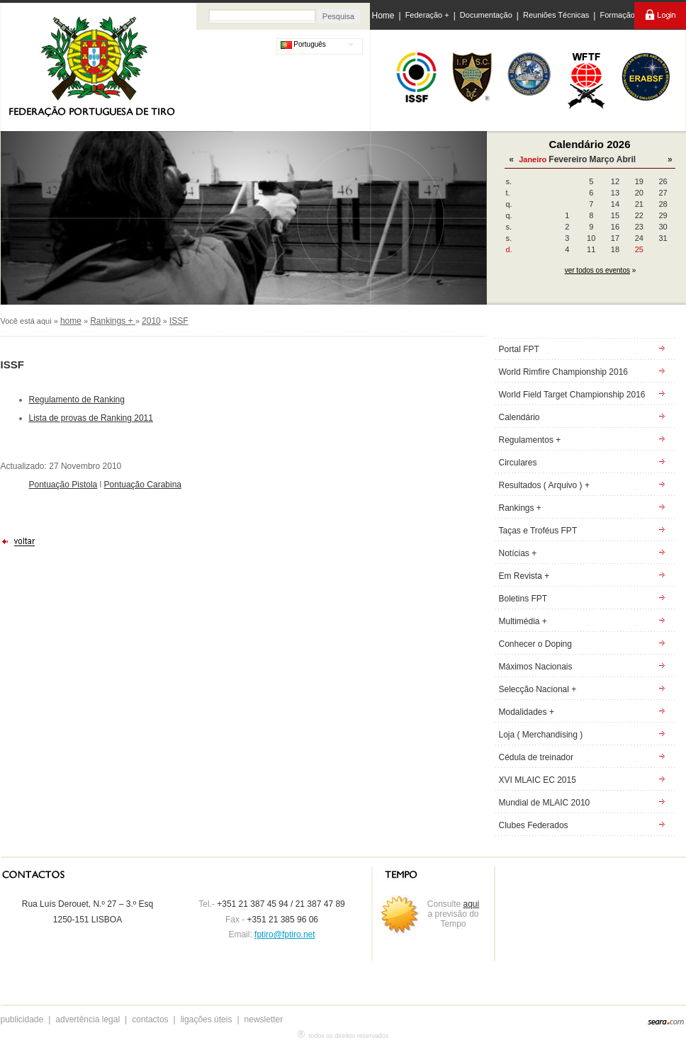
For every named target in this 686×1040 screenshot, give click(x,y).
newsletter (263, 1019)
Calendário (519, 417)
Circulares (518, 463)
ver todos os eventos (597, 270)
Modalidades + (526, 712)
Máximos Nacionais (536, 667)
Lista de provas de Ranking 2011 (91, 418)
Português (303, 44)
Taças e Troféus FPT (538, 531)
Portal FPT (519, 349)
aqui (471, 904)
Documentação (486, 15)
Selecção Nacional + (538, 689)
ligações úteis (206, 1019)
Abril (626, 159)
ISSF (179, 321)
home (70, 321)
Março (601, 159)
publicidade (22, 1019)
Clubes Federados (533, 825)
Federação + (427, 15)
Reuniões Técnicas (556, 15)
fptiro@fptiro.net (284, 934)
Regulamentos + (530, 440)
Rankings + (112, 321)
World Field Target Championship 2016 (572, 395)
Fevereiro (568, 159)
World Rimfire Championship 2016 (564, 372)
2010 (151, 321)
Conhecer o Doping (535, 644)
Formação (617, 15)
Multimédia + (523, 621)
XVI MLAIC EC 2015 (537, 780)
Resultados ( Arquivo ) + (544, 485)
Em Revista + (524, 576)
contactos (150, 1019)
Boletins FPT (523, 599)
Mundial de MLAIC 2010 (544, 803)
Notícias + (518, 553)
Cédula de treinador (536, 757)
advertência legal (87, 1019)
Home (383, 16)
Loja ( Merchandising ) (541, 735)
